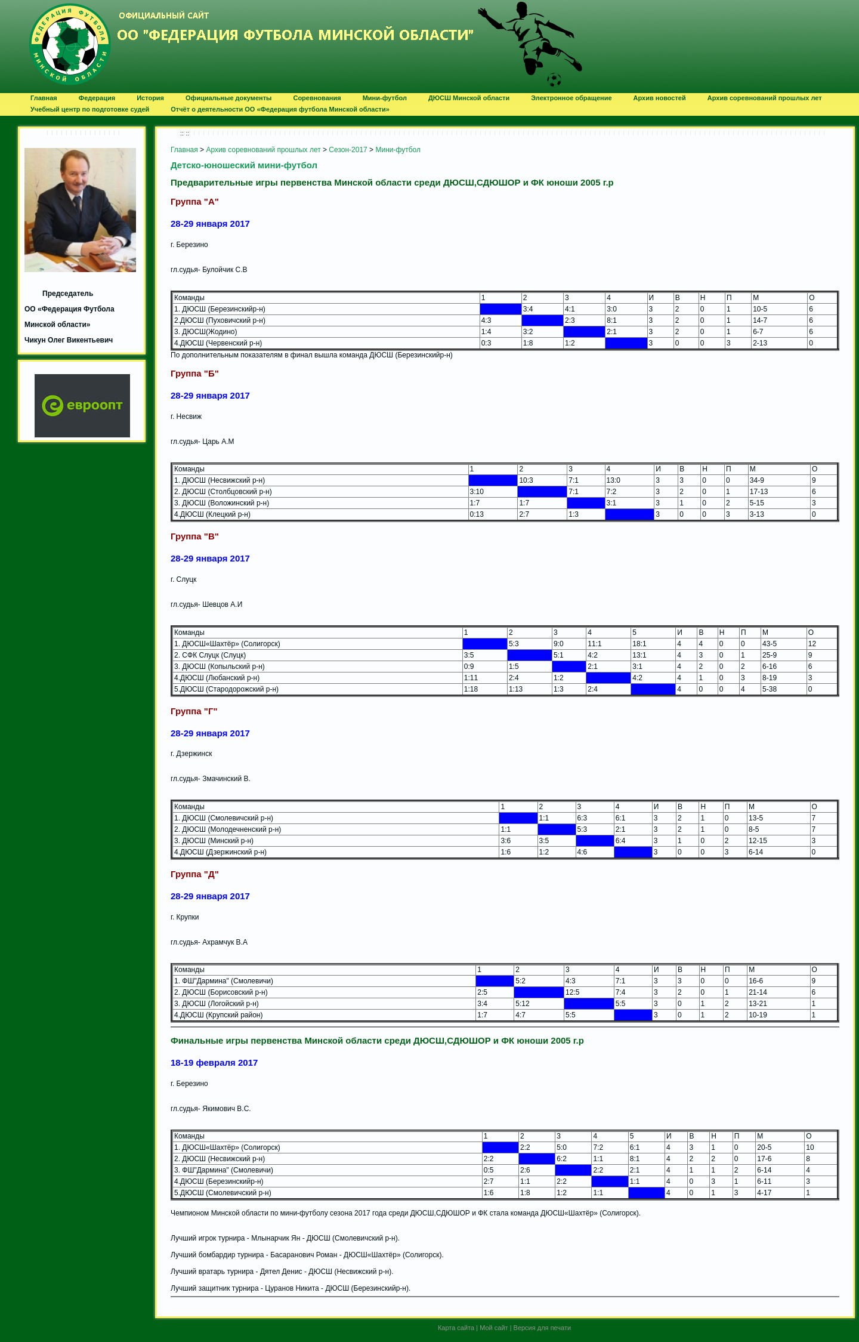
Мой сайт (494, 1327)
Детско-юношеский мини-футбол (244, 165)
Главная (184, 150)
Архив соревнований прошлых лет (263, 150)
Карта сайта (456, 1327)
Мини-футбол (398, 150)
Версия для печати (542, 1327)
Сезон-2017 (348, 150)
